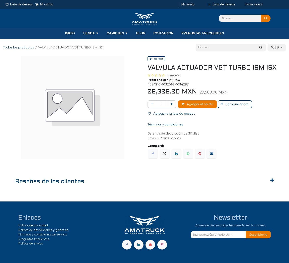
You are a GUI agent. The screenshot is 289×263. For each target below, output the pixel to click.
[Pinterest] (200, 153)
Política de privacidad (33, 225)
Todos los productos (18, 47)
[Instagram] (162, 245)
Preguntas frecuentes (33, 239)
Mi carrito (44, 4)
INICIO (70, 33)
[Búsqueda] (266, 18)
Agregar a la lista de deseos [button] (171, 113)
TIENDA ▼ (91, 33)
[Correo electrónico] (211, 153)
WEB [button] (275, 47)
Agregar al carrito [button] (197, 104)
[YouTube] (150, 245)
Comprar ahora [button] (234, 104)
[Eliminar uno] (152, 104)
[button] (258, 234)
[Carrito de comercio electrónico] (187, 4)
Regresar (156, 58)
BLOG (140, 33)
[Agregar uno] (171, 104)
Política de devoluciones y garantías (43, 230)
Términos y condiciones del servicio (42, 234)
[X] (165, 153)
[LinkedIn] (176, 153)
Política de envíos (30, 243)
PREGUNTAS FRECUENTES (202, 33)
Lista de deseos (19, 4)
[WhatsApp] (188, 153)
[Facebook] (153, 153)
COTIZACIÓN (164, 33)
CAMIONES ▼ (117, 33)
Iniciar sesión (254, 4)
